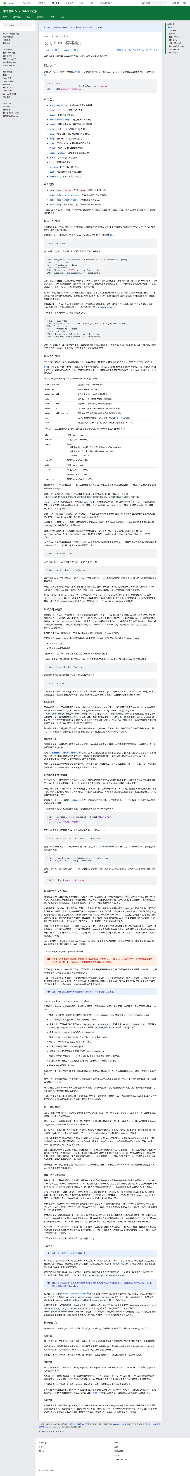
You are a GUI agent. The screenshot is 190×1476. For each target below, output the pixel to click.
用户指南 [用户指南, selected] (55, 3)
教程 (52, 17)
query (97, 1393)
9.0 (130, 50)
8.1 (155, 50)
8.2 (151, 50)
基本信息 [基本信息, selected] (17, 17)
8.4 (142, 50)
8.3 (147, 50)
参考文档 (69, 3)
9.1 (126, 50)
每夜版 (120, 50)
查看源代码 (69, 50)
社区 (91, 3)
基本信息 (65, 36)
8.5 (138, 50)
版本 (5, 17)
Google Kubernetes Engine (73, 1293)
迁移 (62, 17)
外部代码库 (119, 418)
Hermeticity (73, 1286)
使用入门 (42, 3)
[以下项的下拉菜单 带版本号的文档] (116, 3)
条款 (40, 1470)
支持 (116, 1447)
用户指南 (55, 36)
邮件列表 (77, 27)
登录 (185, 3)
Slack (116, 1455)
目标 (111, 235)
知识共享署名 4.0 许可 (79, 1424)
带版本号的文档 (105, 3)
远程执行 (40, 17)
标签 (46, 367)
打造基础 (47, 27)
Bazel (46, 36)
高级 (29, 17)
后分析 (64, 110)
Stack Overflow (120, 1459)
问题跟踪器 (119, 1451)
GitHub (175, 3)
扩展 (81, 3)
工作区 (78, 72)
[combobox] (154, 3)
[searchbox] (17, 25)
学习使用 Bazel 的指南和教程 (20, 11)
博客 (40, 1447)
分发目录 (56, 800)
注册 (101, 27)
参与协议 (90, 27)
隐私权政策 (49, 1470)
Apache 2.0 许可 (120, 1424)
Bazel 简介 (27, 3)
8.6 (134, 50)
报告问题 (51, 50)
